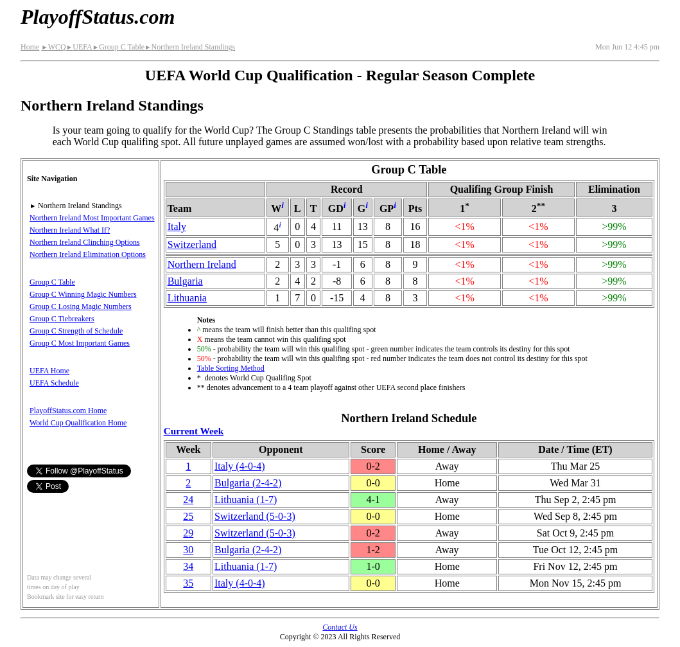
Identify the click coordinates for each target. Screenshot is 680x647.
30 (188, 549)
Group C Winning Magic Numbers (83, 294)
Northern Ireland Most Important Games (92, 217)
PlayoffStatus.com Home (68, 410)
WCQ (53, 46)
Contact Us (339, 627)
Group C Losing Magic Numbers (81, 306)
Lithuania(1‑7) (245, 499)
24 (188, 499)
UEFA (79, 46)
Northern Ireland (202, 264)
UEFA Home (49, 370)
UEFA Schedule (54, 382)
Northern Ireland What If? (70, 230)
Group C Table (118, 46)
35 (188, 583)
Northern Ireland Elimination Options (88, 254)
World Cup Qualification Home (78, 422)
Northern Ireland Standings (189, 46)
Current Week (194, 430)
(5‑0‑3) (254, 516)
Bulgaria (185, 281)
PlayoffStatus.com (98, 16)
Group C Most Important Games (80, 343)
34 (188, 566)
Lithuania (187, 297)
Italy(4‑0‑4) (239, 466)
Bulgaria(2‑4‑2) (247, 482)
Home (30, 46)
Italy (177, 226)
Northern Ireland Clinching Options (85, 242)
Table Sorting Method (231, 368)
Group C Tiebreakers (62, 318)
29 (188, 532)
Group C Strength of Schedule (76, 330)
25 (188, 516)
